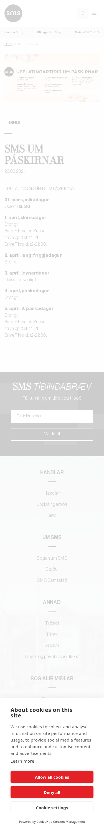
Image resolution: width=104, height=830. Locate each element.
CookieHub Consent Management (61, 821)
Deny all (52, 792)
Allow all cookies (52, 777)
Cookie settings (52, 807)
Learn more (22, 761)
